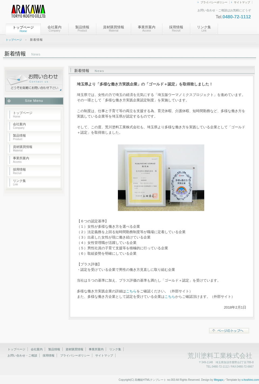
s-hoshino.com (250, 379)
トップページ (14, 39)
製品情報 (82, 28)
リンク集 (204, 28)
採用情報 (176, 28)
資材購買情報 (113, 28)
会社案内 (54, 28)
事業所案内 (146, 28)
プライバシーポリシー (213, 2)
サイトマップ (242, 2)
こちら (131, 291)
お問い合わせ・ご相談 (22, 355)
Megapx (219, 379)
